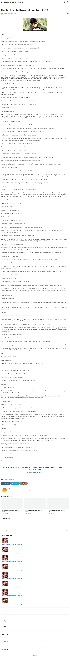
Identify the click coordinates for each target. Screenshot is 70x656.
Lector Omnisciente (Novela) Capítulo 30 (12, 561)
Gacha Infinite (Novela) (10, 7)
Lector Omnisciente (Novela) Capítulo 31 (12, 553)
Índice (34, 472)
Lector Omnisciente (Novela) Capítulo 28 (12, 578)
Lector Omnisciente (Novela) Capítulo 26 (12, 595)
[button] (1, 2)
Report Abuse (7, 621)
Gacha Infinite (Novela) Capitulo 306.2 (56, 511)
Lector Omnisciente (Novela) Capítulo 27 (12, 587)
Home (2, 7)
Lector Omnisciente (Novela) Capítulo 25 (12, 604)
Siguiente (40, 472)
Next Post (65, 531)
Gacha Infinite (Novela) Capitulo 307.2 (10, 511)
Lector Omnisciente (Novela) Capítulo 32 (12, 544)
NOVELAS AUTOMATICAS (13, 2)
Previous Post (5, 531)
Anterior (29, 472)
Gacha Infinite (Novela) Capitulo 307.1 (33, 511)
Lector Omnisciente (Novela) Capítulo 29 (12, 570)
